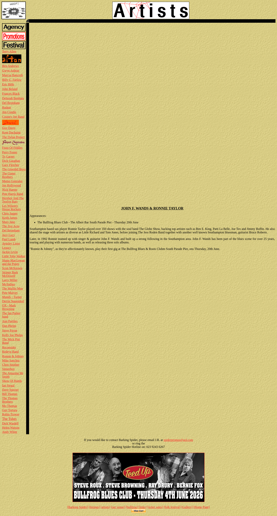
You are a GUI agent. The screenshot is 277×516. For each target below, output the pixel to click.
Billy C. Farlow (11, 79)
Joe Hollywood (11, 185)
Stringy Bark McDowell (10, 274)
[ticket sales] (155, 507)
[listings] (94, 507)
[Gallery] (187, 507)
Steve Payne (9, 330)
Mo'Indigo (8, 284)
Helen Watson (10, 427)
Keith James (9, 217)
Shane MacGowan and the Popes (13, 262)
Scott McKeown (12, 268)
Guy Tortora (9, 410)
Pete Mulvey (10, 292)
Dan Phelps (9, 325)
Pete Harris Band (12, 193)
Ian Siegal (8, 385)
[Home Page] (201, 507)
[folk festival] (172, 507)
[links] (142, 507)
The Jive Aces (10, 226)
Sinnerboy (8, 369)
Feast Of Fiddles (12, 147)
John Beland (10, 89)
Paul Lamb (9, 239)
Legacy (6, 247)
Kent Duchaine (11, 132)
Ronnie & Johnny (13, 356)
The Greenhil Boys (14, 169)
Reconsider (9, 347)
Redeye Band (10, 351)
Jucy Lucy (8, 235)
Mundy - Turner (12, 297)
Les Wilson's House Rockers (11, 207)
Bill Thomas (9, 394)
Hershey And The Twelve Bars (13, 199)
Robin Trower (10, 414)
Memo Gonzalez (12, 181)
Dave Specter (10, 389)
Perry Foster (9, 152)
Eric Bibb (8, 84)
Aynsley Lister (11, 243)
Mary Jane (8, 222)
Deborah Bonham (13, 98)
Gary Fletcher (10, 165)
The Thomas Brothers (10, 400)
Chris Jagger (10, 213)
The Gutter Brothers (9, 175)
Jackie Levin (10, 252)
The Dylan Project (13, 137)
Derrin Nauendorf (13, 301)
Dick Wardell (10, 423)
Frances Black (11, 93)
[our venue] (118, 507)
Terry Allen (9, 51)
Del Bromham (11, 102)
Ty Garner (8, 156)
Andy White (9, 431)
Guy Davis (8, 127)
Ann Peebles (10, 321)
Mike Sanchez (11, 360)
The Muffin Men (12, 288)
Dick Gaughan (11, 160)
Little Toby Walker (13, 256)
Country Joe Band (13, 116)
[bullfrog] (132, 507)
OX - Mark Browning (9, 307)
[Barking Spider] (77, 507)
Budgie (6, 107)
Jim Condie (9, 112)
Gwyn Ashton (10, 70)
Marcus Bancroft (12, 75)
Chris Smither (10, 364)
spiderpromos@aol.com (178, 440)
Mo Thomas (9, 405)
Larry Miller (10, 280)
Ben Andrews (10, 66)
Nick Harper (10, 189)
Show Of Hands (12, 380)
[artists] (105, 507)
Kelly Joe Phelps (12, 335)
